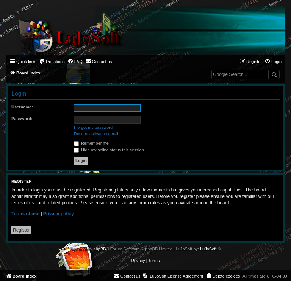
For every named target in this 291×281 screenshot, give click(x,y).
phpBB (100, 249)
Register (21, 230)
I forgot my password (93, 127)
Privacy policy (58, 213)
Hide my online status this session (109, 150)
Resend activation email (96, 133)
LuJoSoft (208, 249)
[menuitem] (52, 61)
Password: (22, 118)
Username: (22, 107)
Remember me (91, 143)
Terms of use (25, 213)
